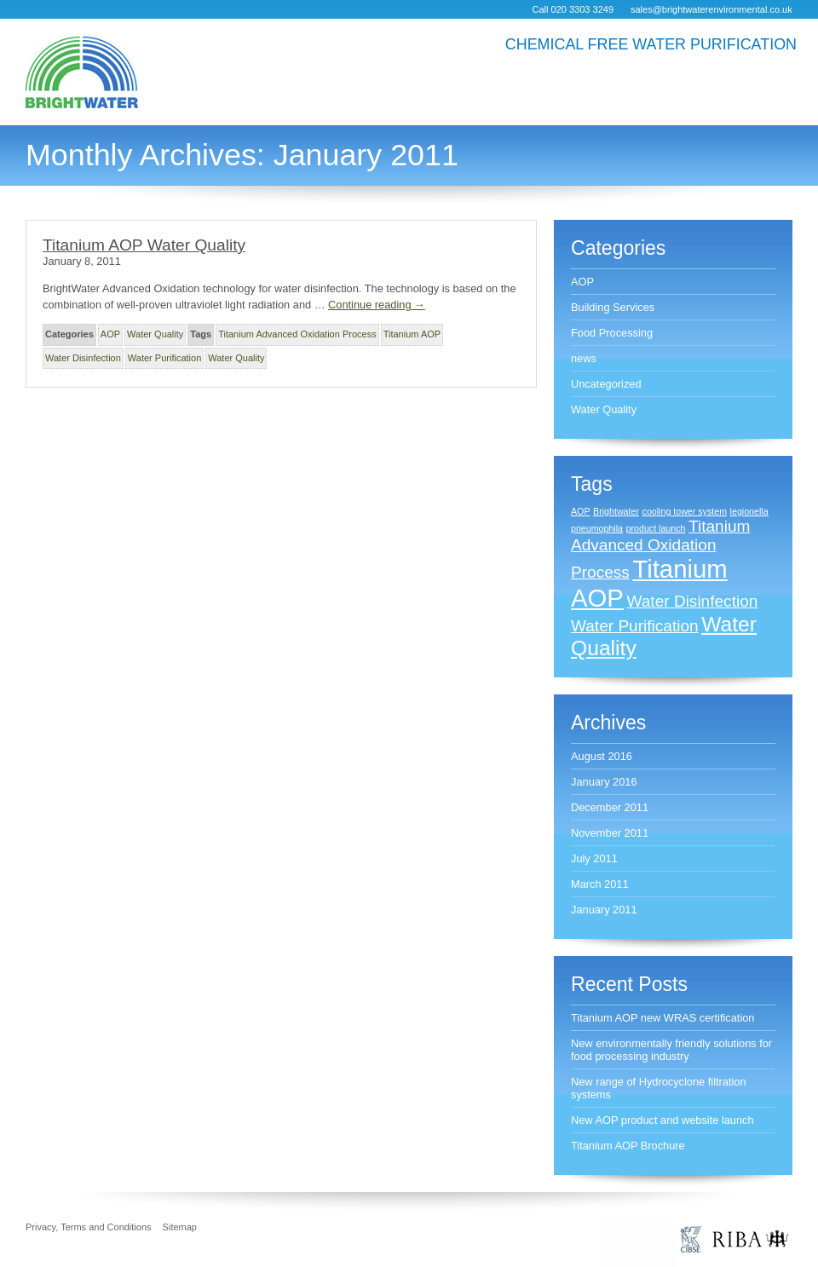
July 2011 (594, 858)
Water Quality (155, 334)
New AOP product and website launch (662, 1120)
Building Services (612, 307)
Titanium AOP (412, 334)
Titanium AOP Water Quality (144, 245)
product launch (656, 528)
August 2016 (601, 756)
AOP (110, 334)
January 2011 (604, 909)
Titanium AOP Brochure (628, 1145)
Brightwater (616, 511)
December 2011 (609, 807)
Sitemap (180, 1227)
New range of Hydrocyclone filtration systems (658, 1088)
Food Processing (612, 332)
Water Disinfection (83, 358)
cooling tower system (685, 511)
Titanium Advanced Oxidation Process (297, 334)
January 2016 (604, 781)
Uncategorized (606, 383)
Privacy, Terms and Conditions (89, 1227)
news (583, 358)
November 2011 (609, 832)
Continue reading (376, 304)
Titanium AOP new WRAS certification (663, 1017)
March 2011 (600, 884)
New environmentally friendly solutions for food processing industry (671, 1050)
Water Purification (164, 358)
